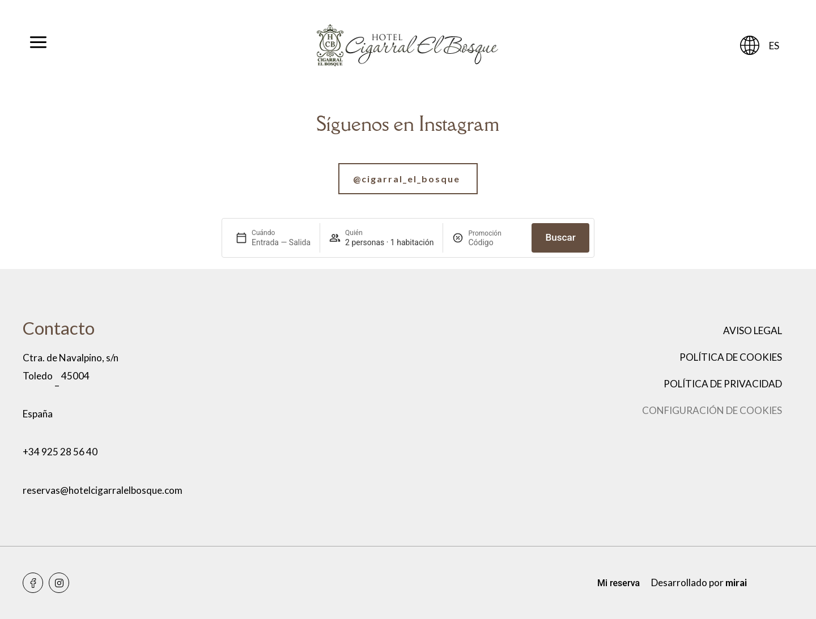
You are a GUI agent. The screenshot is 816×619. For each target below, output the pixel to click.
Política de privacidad (723, 384)
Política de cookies (730, 357)
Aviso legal (752, 330)
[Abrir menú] (38, 45)
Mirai (736, 582)
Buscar (560, 237)
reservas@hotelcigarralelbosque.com (102, 490)
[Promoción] (495, 242)
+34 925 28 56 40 (60, 452)
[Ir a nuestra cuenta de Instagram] (408, 178)
